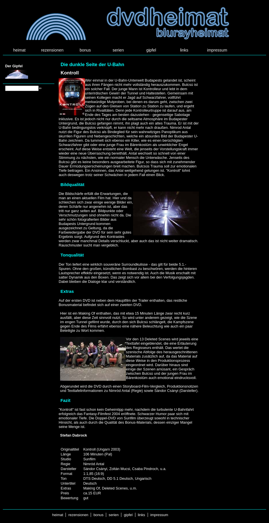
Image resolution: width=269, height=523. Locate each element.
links (184, 50)
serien (118, 50)
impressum (217, 50)
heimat (19, 50)
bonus (85, 50)
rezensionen (52, 50)
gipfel (151, 50)
